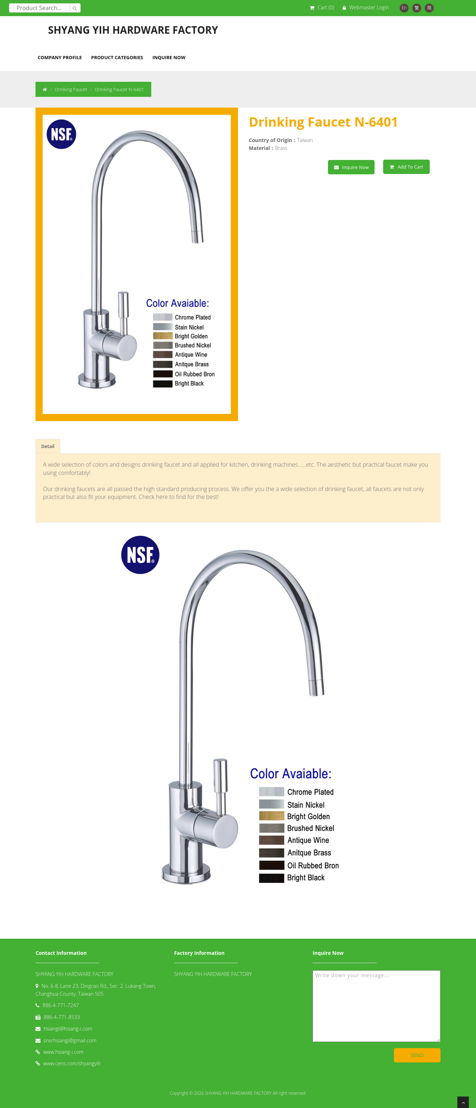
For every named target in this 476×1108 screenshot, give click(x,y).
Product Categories (117, 57)
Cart (326, 7)
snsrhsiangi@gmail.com (70, 1040)
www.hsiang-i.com (63, 1051)
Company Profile (60, 57)
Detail (47, 446)
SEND (417, 1055)
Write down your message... (377, 1006)
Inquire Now (168, 57)
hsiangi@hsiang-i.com (68, 1028)
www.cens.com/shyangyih (72, 1063)
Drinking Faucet (70, 89)
